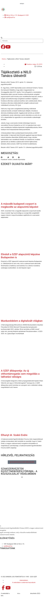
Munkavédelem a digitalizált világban (22, 320)
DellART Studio (25, 593)
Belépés (22, 3)
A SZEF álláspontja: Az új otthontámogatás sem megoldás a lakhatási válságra (20, 373)
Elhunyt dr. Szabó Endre (14, 435)
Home (4, 59)
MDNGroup (13, 593)
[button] (22, 38)
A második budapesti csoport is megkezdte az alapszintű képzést (19, 205)
